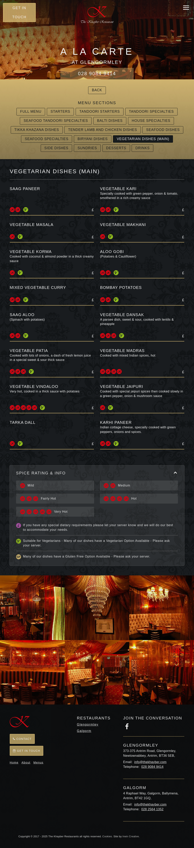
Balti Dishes (110, 121)
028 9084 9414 (97, 73)
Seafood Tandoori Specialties (56, 121)
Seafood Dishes (163, 130)
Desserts (116, 148)
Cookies (107, 836)
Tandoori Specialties (151, 111)
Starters (60, 111)
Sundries (87, 148)
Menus (38, 762)
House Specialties (151, 121)
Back (97, 90)
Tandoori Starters (99, 111)
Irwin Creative (131, 836)
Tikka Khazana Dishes (36, 130)
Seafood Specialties (47, 139)
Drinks (142, 148)
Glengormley (87, 724)
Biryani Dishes (93, 139)
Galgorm (84, 731)
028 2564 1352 (152, 809)
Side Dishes (56, 148)
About (25, 762)
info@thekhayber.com (150, 762)
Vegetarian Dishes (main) (143, 139)
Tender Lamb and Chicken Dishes (102, 130)
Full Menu (31, 111)
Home (14, 762)
